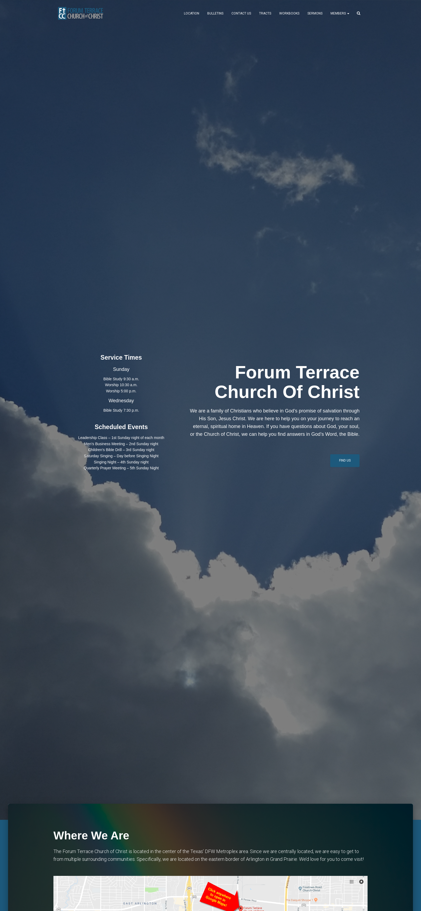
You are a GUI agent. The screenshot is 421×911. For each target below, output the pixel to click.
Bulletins (215, 13)
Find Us (345, 460)
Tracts (265, 13)
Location (191, 13)
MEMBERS (340, 13)
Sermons (314, 13)
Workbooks (289, 13)
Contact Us (241, 13)
